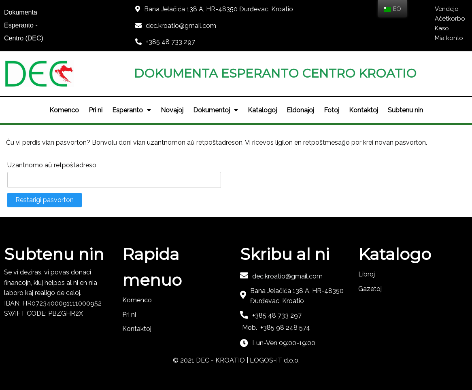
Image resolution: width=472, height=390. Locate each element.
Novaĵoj (172, 110)
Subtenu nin (405, 110)
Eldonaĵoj (300, 110)
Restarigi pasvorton (44, 200)
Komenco (64, 110)
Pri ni (95, 110)
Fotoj (331, 110)
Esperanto (131, 110)
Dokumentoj (215, 110)
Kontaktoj (363, 110)
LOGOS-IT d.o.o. (275, 360)
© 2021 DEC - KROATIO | (211, 360)
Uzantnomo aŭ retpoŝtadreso (51, 165)
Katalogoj (262, 110)
